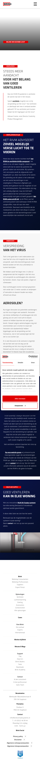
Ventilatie (20, 597)
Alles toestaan (20, 399)
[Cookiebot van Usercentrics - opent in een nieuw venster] (29, 356)
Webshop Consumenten (20, 579)
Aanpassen (20, 405)
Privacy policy (18, 736)
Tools (20, 664)
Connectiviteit (20, 608)
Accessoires (20, 605)
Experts (20, 630)
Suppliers (20, 585)
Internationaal (20, 633)
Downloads (20, 667)
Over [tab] (33, 362)
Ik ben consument (20, 679)
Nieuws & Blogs (20, 647)
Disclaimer (18, 740)
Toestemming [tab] (7, 362)
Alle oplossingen (20, 610)
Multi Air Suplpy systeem (26, 503)
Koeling (20, 602)
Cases (20, 617)
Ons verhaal (20, 627)
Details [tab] (20, 362)
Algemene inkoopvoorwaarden (18, 746)
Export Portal (20, 587)
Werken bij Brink (20, 640)
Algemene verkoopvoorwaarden (18, 743)
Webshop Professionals (20, 582)
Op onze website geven (13, 452)
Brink (20, 576)
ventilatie (15, 101)
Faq (20, 656)
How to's (20, 659)
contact (13, 463)
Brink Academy (20, 670)
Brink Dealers (20, 662)
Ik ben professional (20, 682)
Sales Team (20, 685)
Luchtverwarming (20, 600)
